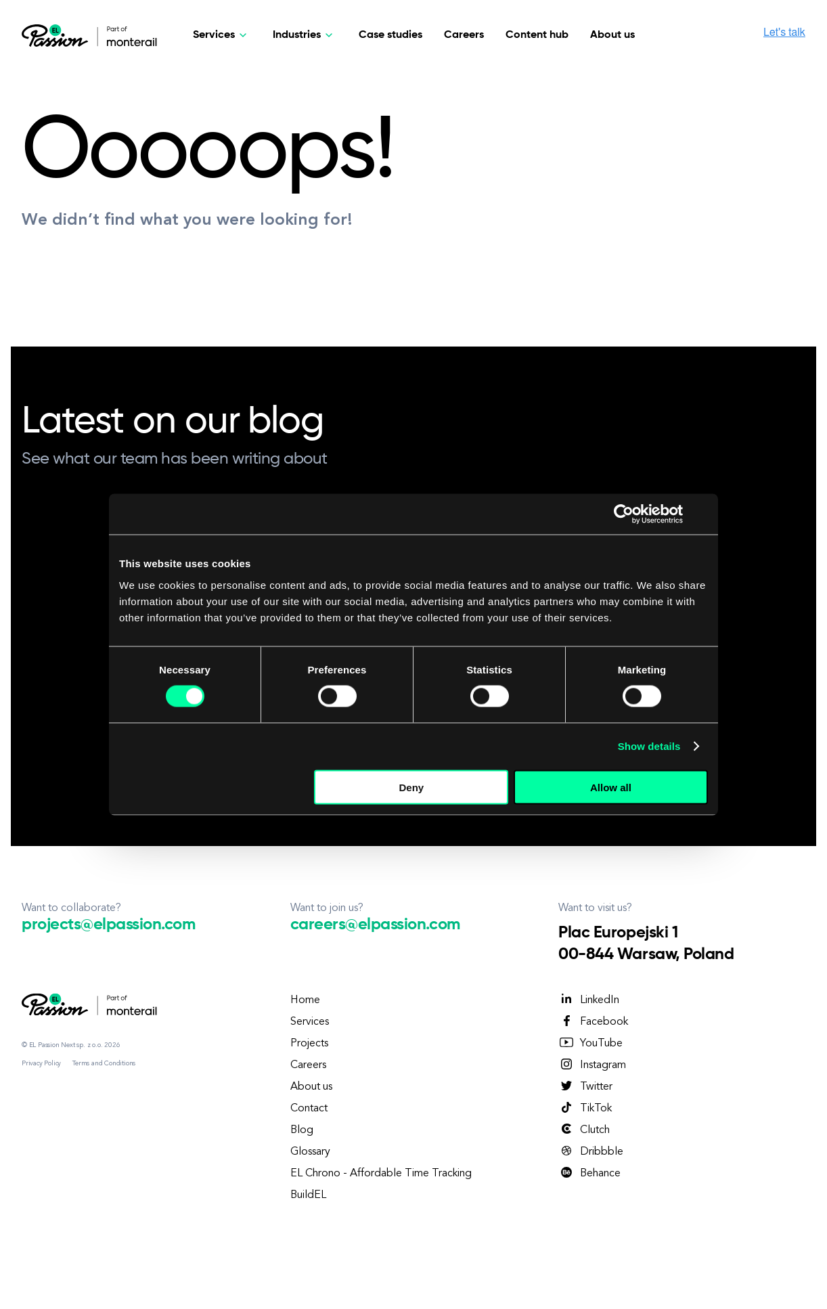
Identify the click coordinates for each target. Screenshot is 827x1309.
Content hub (537, 35)
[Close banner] (703, 514)
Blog (301, 1130)
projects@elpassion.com (108, 924)
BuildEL (308, 1195)
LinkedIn (588, 999)
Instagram (592, 1064)
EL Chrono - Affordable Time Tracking (381, 1173)
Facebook (593, 1021)
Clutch (584, 1129)
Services (309, 1022)
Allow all (610, 787)
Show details (649, 746)
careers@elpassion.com (375, 924)
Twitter (585, 1086)
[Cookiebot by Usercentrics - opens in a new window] (623, 514)
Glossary (310, 1152)
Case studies (390, 35)
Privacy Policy (41, 1063)
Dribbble (590, 1151)
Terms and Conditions (103, 1063)
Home (305, 1000)
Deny (411, 787)
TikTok (585, 1108)
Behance (589, 1173)
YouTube (590, 1043)
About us (612, 35)
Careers (464, 35)
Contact (309, 1108)
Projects (309, 1043)
